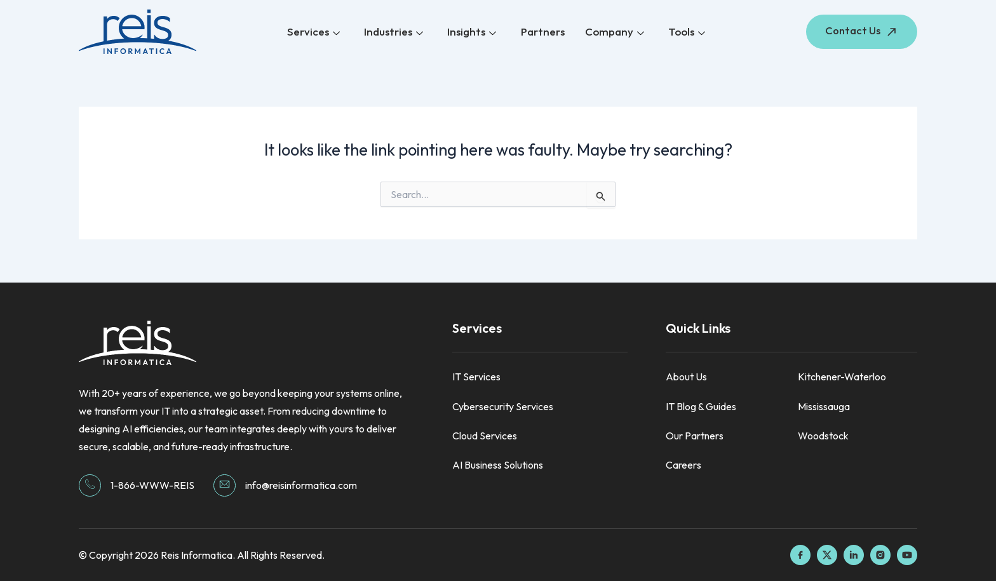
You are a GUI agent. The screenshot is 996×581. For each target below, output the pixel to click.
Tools (682, 32)
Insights (472, 32)
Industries (395, 32)
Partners (541, 31)
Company (612, 32)
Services (316, 32)
